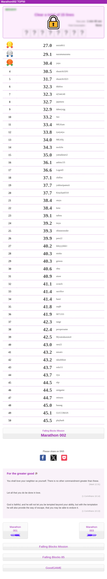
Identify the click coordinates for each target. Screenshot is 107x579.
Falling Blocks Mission (53, 433)
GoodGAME (53, 567)
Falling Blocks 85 (53, 557)
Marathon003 (91, 530)
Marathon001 (15, 530)
